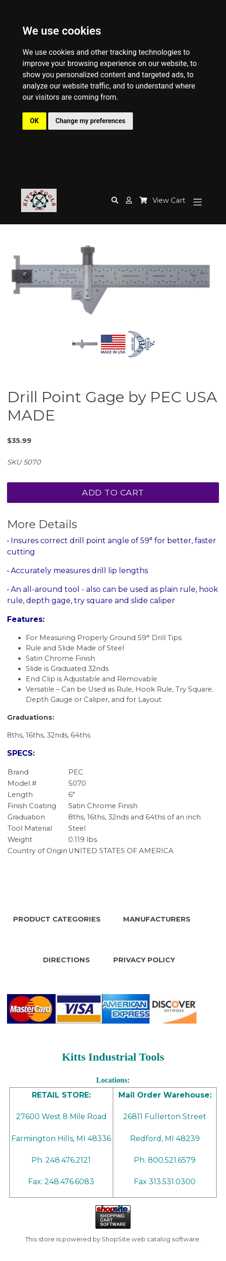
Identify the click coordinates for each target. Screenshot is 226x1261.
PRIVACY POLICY (144, 960)
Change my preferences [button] (90, 121)
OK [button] (34, 121)
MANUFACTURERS (156, 919)
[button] (129, 200)
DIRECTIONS (66, 960)
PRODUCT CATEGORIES (57, 919)
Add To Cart (113, 492)
